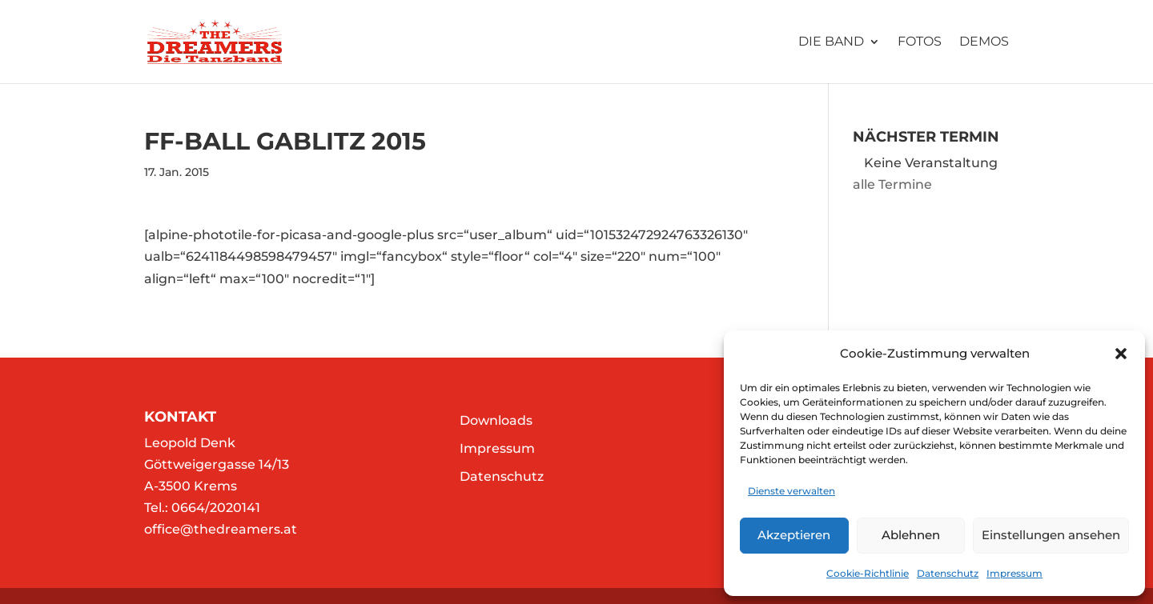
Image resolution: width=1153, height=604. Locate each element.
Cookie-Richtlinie (867, 573)
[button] (1121, 354)
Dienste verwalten (791, 491)
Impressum (1014, 573)
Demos (984, 42)
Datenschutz (947, 573)
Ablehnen (911, 534)
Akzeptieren (793, 534)
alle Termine (892, 184)
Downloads (496, 420)
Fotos (920, 42)
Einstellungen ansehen (1051, 534)
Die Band (831, 42)
